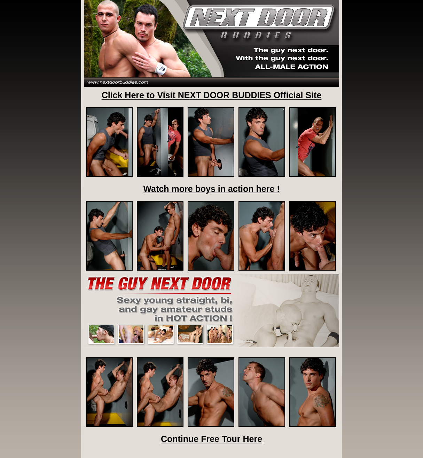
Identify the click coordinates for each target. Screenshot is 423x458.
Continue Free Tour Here (211, 439)
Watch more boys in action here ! (211, 189)
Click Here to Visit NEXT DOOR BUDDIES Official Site (212, 95)
